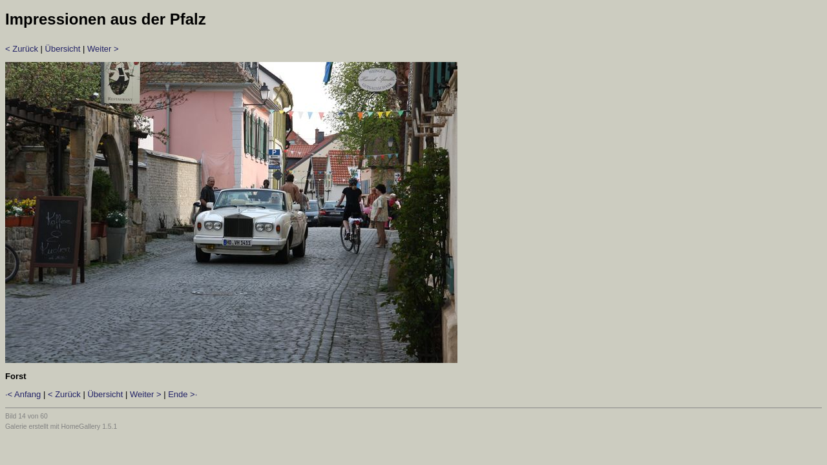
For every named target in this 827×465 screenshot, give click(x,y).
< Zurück (21, 49)
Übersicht (63, 49)
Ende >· (182, 394)
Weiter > (103, 49)
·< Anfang (23, 394)
